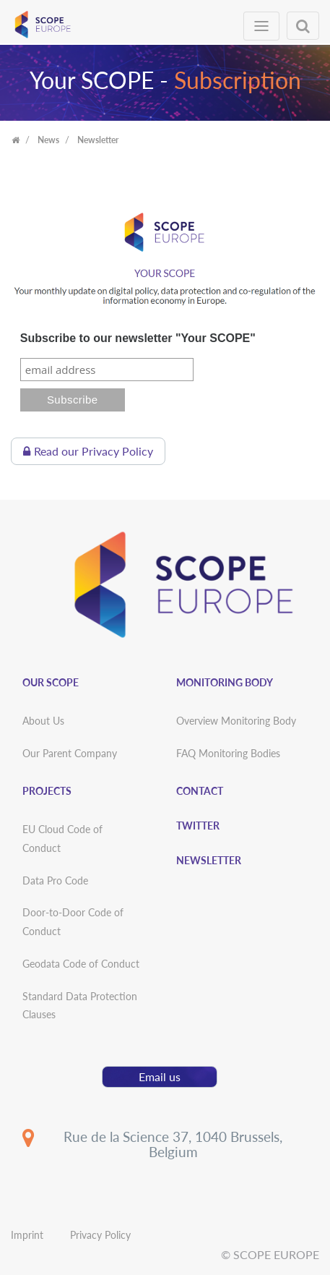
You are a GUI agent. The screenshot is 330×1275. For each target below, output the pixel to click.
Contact (199, 791)
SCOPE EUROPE (276, 1254)
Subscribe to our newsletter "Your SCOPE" (138, 338)
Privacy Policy (100, 1235)
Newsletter (208, 860)
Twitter (198, 825)
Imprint (27, 1235)
